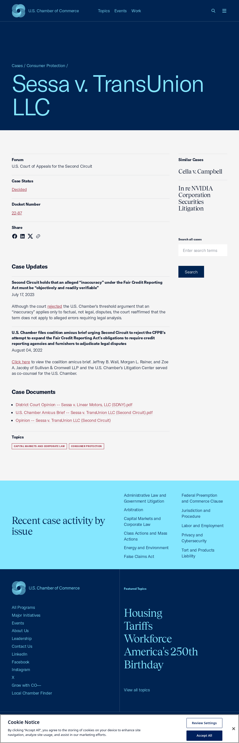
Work (136, 10)
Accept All (204, 735)
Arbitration (133, 509)
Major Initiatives (26, 615)
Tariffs (138, 626)
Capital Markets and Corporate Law (39, 446)
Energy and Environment (146, 547)
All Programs (23, 607)
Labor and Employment (203, 525)
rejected (54, 306)
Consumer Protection (46, 65)
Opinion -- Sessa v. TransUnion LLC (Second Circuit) (63, 420)
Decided (19, 189)
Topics (104, 10)
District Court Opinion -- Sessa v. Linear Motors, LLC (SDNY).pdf (74, 404)
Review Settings (204, 722)
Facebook (20, 661)
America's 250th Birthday (161, 658)
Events (120, 10)
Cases (17, 65)
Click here (21, 361)
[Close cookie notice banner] (233, 728)
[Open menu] (224, 11)
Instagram (21, 669)
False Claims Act (139, 556)
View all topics (137, 689)
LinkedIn (19, 654)
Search (191, 271)
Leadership (22, 638)
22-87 (17, 212)
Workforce (148, 638)
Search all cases (190, 239)
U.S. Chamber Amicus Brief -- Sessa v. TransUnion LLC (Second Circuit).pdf (84, 412)
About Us (20, 630)
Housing (143, 613)
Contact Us (22, 646)
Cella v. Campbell (200, 171)
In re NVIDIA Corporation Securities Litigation (195, 198)
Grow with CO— (26, 685)
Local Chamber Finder (32, 693)
